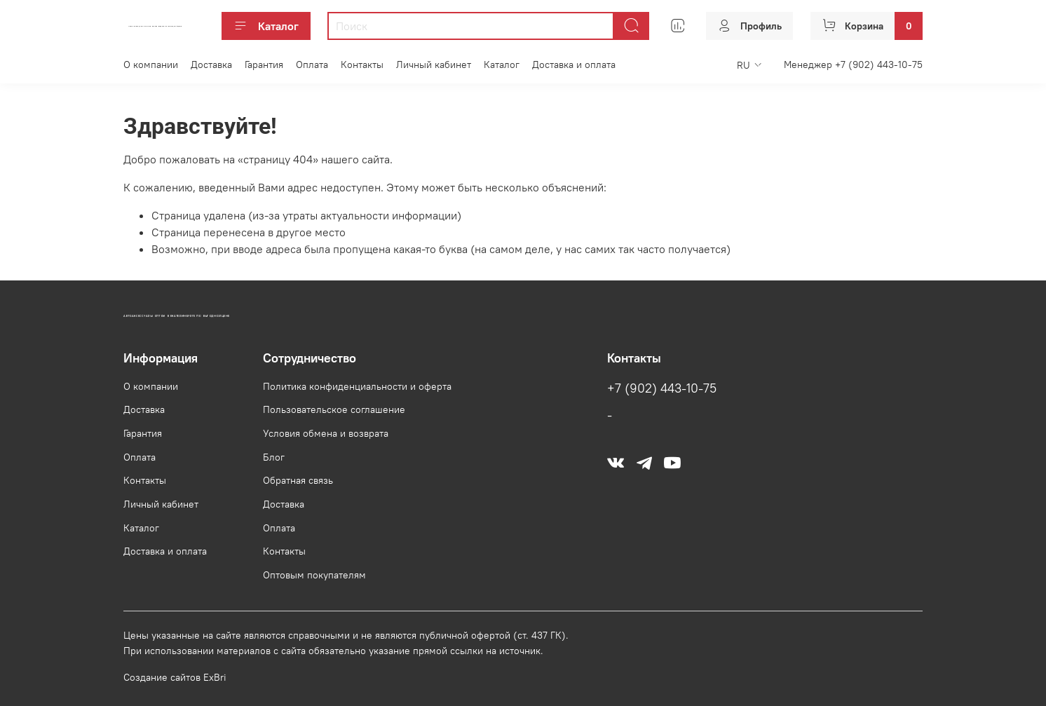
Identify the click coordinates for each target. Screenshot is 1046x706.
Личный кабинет (433, 64)
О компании (150, 64)
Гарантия (264, 64)
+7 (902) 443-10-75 (661, 388)
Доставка (211, 64)
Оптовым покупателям (314, 575)
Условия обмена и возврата (325, 433)
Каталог (266, 26)
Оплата (312, 64)
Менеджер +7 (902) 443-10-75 (853, 64)
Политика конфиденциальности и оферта (357, 386)
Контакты (362, 64)
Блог (274, 457)
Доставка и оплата (574, 64)
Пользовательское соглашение (334, 409)
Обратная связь (298, 480)
